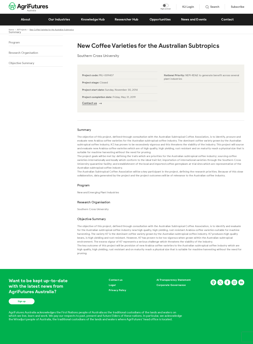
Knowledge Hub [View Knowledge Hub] (93, 19)
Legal (112, 285)
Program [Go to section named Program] (14, 42)
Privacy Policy (117, 290)
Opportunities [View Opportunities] (160, 19)
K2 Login (188, 7)
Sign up (21, 301)
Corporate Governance (171, 285)
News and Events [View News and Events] (194, 19)
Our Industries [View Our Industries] (59, 19)
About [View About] (25, 19)
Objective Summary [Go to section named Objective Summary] (21, 63)
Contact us (115, 279)
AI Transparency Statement (174, 279)
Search (212, 7)
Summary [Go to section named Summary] (15, 32)
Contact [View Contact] (227, 19)
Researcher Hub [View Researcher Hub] (126, 19)
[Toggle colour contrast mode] (166, 5)
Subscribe (237, 7)
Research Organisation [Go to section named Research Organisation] (23, 53)
